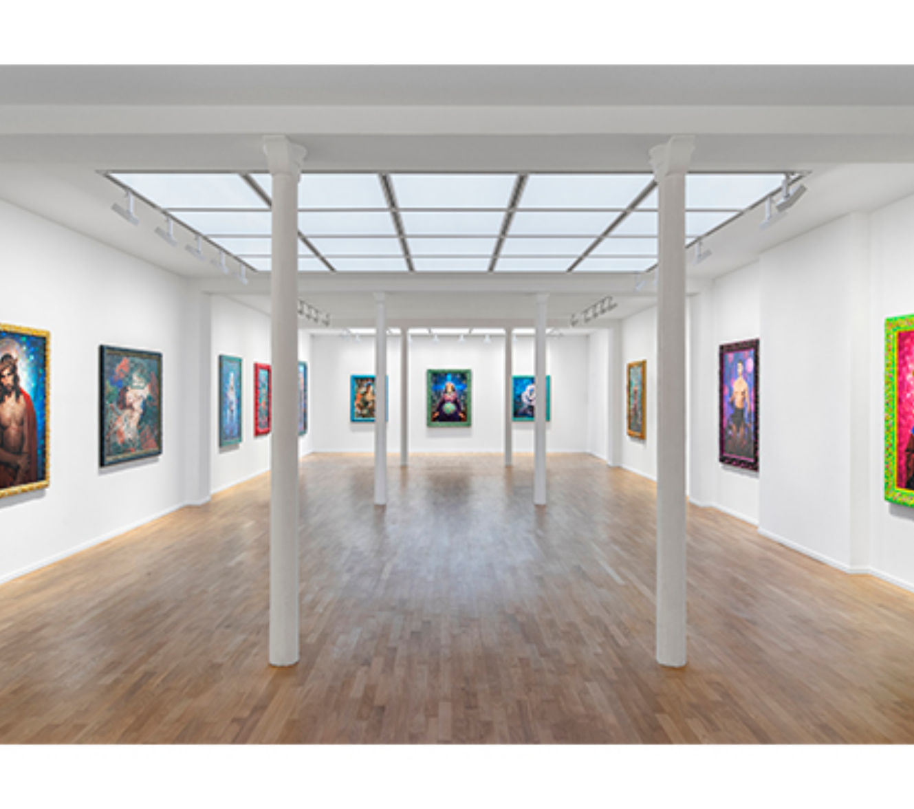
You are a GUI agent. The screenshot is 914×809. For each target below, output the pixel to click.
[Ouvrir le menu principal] (886, 20)
